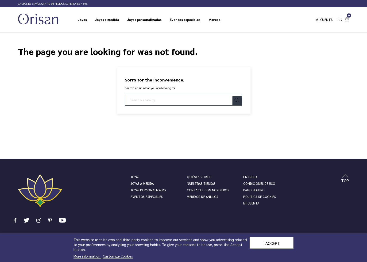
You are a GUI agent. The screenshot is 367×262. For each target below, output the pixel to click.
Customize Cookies (118, 256)
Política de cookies (259, 197)
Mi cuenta (324, 19)
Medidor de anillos (202, 197)
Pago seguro (254, 190)
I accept (271, 243)
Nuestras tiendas (201, 183)
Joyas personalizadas (148, 190)
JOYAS (135, 177)
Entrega (250, 177)
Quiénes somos (199, 177)
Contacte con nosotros (208, 190)
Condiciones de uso (259, 183)
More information (87, 256)
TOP (345, 178)
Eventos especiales (147, 197)
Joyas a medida (142, 183)
